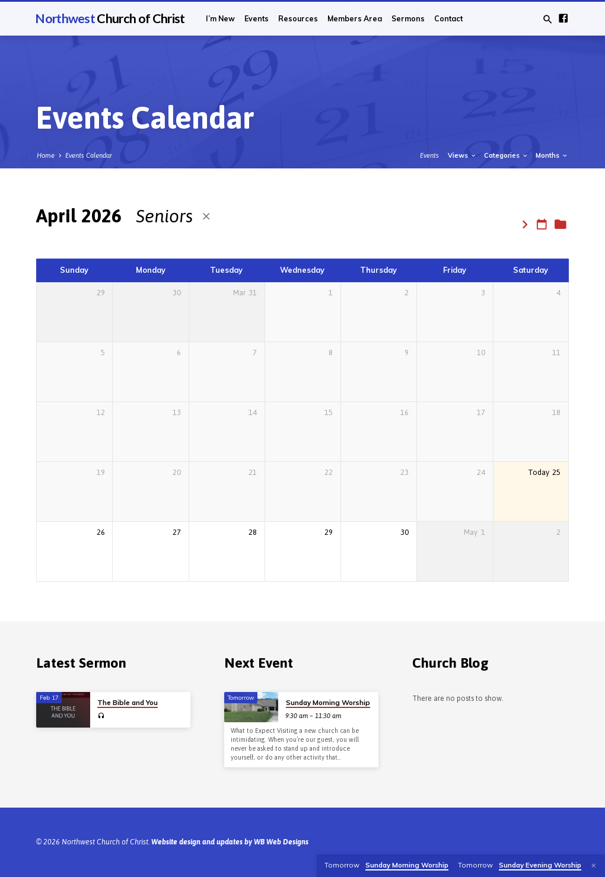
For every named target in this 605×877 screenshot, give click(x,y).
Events (256, 18)
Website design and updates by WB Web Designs (229, 842)
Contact (448, 18)
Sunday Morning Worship (328, 702)
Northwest (109, 18)
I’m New (220, 18)
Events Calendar (88, 155)
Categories (506, 155)
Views (462, 155)
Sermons (408, 18)
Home (46, 155)
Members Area (354, 18)
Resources (298, 18)
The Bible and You (127, 702)
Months (552, 155)
